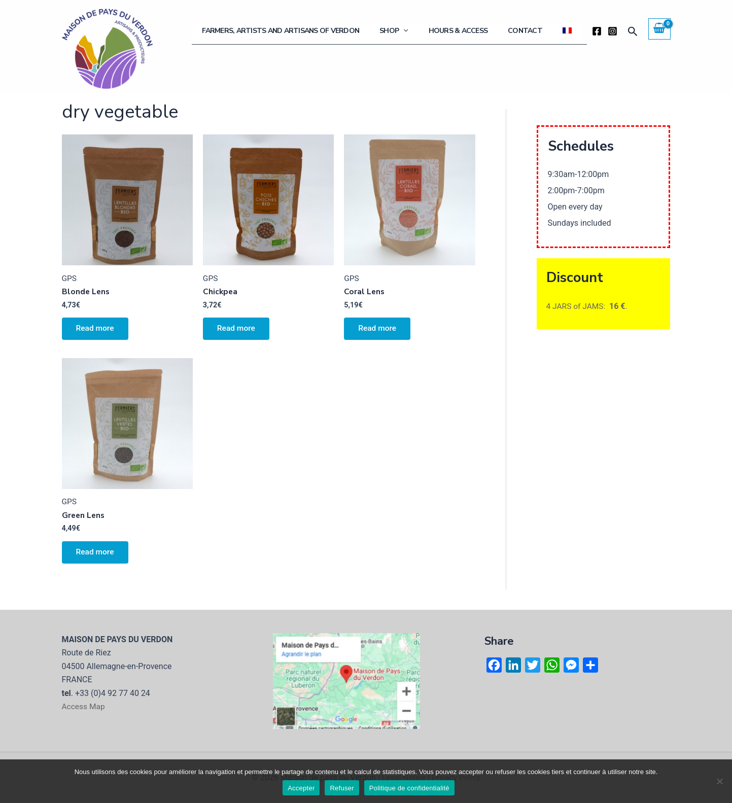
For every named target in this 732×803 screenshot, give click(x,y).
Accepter (301, 788)
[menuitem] (572, 31)
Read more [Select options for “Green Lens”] (96, 555)
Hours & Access (484, 31)
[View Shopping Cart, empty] (659, 29)
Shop (430, 31)
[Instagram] (612, 31)
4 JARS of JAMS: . (588, 306)
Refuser (342, 788)
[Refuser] (719, 781)
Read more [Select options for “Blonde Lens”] (96, 330)
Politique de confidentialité (409, 788)
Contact (541, 31)
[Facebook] (597, 31)
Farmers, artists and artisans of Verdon (327, 31)
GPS (70, 278)
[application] (439, 31)
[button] (633, 31)
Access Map (84, 706)
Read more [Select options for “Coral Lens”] (378, 330)
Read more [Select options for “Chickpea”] (237, 330)
